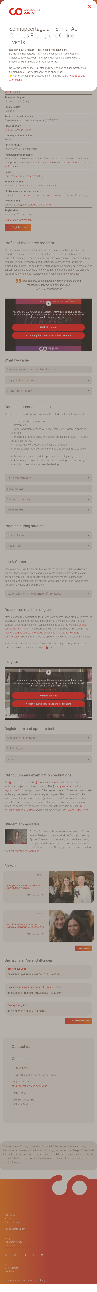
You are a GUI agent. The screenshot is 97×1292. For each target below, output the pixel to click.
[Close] (89, 7)
